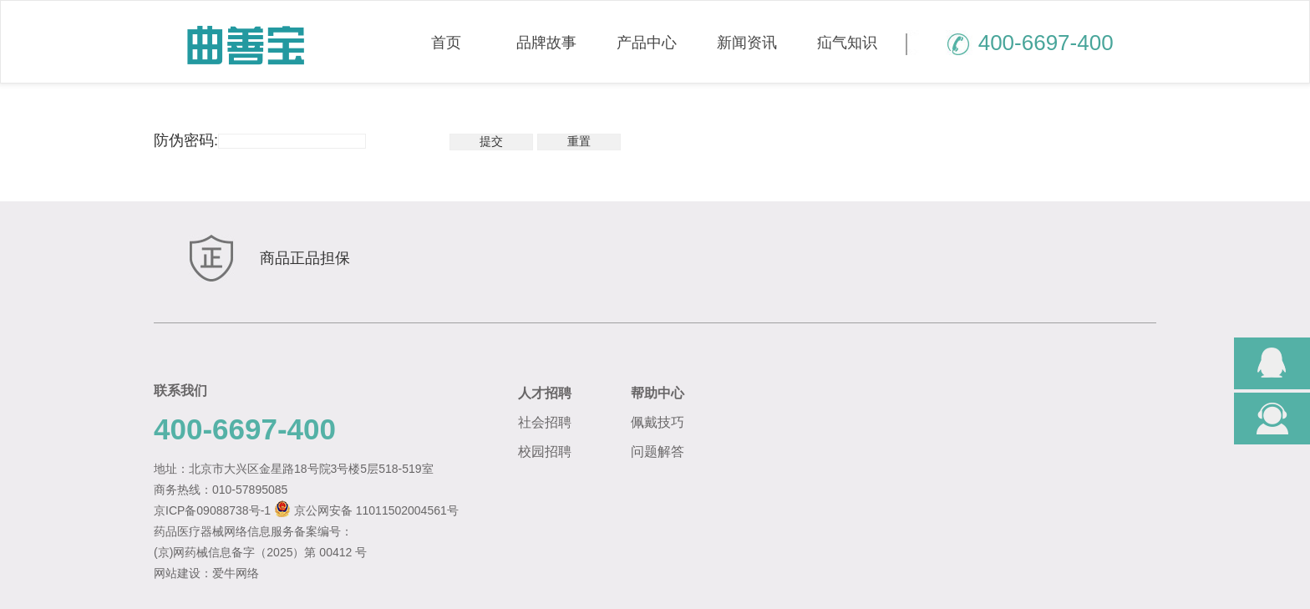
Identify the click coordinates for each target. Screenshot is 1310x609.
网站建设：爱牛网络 (206, 573)
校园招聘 (544, 451)
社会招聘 (544, 422)
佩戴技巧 (657, 422)
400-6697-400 (1010, 42)
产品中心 (647, 42)
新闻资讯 (747, 42)
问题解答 (657, 451)
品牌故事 (546, 42)
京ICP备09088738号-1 (212, 510)
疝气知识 (847, 42)
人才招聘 (544, 393)
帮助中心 (657, 393)
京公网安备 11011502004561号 (376, 510)
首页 (446, 42)
